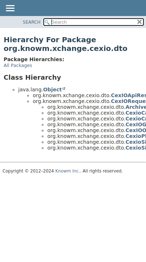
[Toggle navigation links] (10, 9)
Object (52, 89)
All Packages (18, 65)
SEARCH (32, 22)
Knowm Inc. (67, 171)
